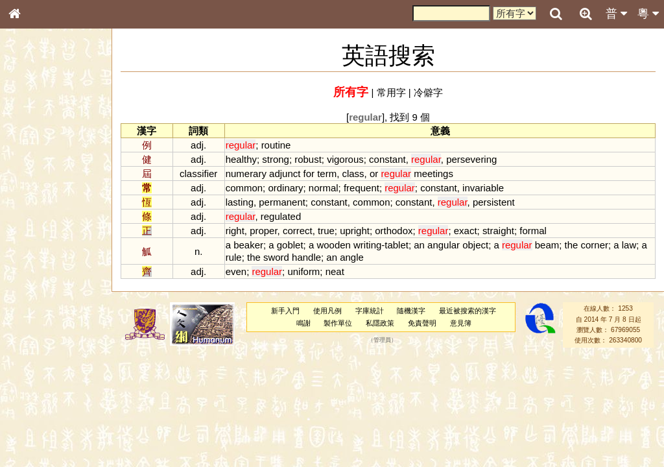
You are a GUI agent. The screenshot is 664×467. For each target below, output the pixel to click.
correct (298, 230)
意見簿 (460, 323)
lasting (240, 202)
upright (355, 230)
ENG (57, 143)
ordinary (285, 187)
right (235, 230)
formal (533, 230)
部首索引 (31, 173)
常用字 (391, 92)
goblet (290, 244)
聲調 (61, 341)
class (353, 173)
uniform (303, 271)
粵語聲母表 (35, 265)
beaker (248, 244)
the (571, 244)
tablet (397, 244)
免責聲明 (422, 323)
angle (352, 257)
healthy (241, 159)
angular (443, 244)
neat (335, 271)
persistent (494, 202)
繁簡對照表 (35, 433)
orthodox (393, 230)
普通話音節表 (39, 352)
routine (276, 144)
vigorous (345, 159)
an (419, 244)
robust (308, 159)
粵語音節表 (35, 254)
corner (594, 244)
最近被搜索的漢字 (467, 311)
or (374, 173)
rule (234, 257)
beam (547, 244)
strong (275, 159)
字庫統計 (369, 311)
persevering (471, 159)
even (236, 271)
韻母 (44, 341)
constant (387, 159)
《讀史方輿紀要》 (47, 410)
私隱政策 (380, 323)
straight (498, 230)
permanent (282, 202)
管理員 (382, 340)
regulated (281, 216)
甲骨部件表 (35, 196)
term (327, 173)
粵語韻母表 (35, 278)
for (308, 173)
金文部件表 (35, 208)
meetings (433, 173)
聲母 (26, 341)
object (475, 244)
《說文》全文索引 (47, 398)
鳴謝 (303, 323)
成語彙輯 (31, 422)
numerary (246, 173)
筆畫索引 (31, 184)
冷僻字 (428, 92)
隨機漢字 (411, 311)
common (244, 187)
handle (306, 257)
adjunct (284, 173)
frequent (361, 187)
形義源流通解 (39, 220)
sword (276, 257)
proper (263, 230)
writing (367, 244)
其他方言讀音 (39, 364)
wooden (333, 244)
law (629, 244)
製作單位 (338, 323)
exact (465, 230)
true (326, 230)
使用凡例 (327, 311)
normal (323, 187)
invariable (483, 187)
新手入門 (285, 311)
